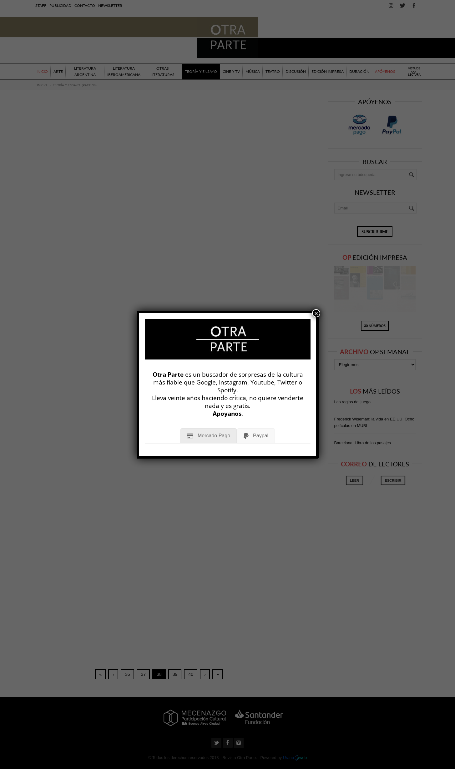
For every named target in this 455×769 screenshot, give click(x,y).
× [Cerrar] (316, 313)
